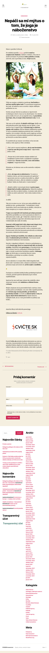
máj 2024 (28, 483)
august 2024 (29, 477)
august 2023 (29, 500)
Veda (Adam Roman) (31, 622)
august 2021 (29, 545)
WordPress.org (30, 639)
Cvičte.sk (21, 55)
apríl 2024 (28, 484)
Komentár (8, 388)
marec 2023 (29, 509)
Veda (27, 620)
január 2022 (29, 536)
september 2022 (30, 521)
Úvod (27, 618)
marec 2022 (29, 532)
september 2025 (30, 452)
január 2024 (29, 490)
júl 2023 (28, 502)
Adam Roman (29, 591)
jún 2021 (28, 549)
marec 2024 (29, 486)
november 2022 (30, 517)
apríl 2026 (28, 439)
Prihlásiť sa (29, 634)
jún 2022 (28, 526)
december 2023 (30, 492)
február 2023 (29, 511)
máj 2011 (28, 568)
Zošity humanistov (31, 624)
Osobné (28, 608)
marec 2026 (29, 441)
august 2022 (29, 522)
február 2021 (29, 557)
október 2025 (29, 450)
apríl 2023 (28, 507)
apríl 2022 (28, 530)
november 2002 (30, 576)
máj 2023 (28, 505)
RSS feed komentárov (32, 637)
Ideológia (28, 599)
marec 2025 (29, 464)
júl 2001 (28, 580)
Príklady (28, 612)
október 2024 (29, 473)
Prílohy (28, 614)
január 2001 (29, 581)
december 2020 (30, 561)
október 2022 (29, 519)
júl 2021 (28, 547)
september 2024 (30, 475)
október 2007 (29, 572)
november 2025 (30, 448)
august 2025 (29, 454)
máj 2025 (28, 460)
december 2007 (30, 570)
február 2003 (29, 574)
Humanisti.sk (10, 649)
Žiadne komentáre (25, 39)
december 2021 (30, 538)
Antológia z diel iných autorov (34, 593)
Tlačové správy (30, 616)
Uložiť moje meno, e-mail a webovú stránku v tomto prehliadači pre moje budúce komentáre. (24, 415)
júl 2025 (28, 456)
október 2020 (29, 564)
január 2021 (29, 559)
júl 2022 (28, 524)
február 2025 (29, 465)
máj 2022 (28, 528)
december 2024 (30, 469)
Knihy (27, 601)
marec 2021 (29, 555)
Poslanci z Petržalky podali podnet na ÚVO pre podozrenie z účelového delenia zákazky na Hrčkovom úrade (13, 460)
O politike (28, 607)
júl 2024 (28, 479)
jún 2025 (28, 458)
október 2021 (29, 541)
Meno (8, 401)
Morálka (28, 603)
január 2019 (29, 566)
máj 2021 (28, 551)
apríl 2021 (28, 553)
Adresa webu (9, 407)
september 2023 (30, 498)
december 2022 (30, 515)
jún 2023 (28, 503)
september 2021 (30, 543)
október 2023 (29, 496)
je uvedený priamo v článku (21, 37)
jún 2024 (28, 481)
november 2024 (30, 471)
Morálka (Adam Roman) (32, 605)
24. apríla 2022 (35, 37)
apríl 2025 (28, 462)
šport (9, 359)
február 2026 (29, 443)
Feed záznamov (30, 636)
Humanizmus (24, 18)
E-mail (27, 401)
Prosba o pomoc (7, 446)
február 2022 (29, 534)
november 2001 (30, 578)
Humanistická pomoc (31, 595)
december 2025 (30, 446)
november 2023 (30, 494)
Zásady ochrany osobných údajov (24, 649)
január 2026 (29, 445)
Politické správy (30, 610)
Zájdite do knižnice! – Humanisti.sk (12, 504)
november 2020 (30, 562)
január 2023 (29, 513)
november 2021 (30, 540)
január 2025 (29, 467)
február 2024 (29, 488)
